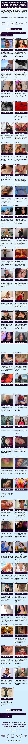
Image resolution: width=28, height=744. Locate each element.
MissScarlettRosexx (5, 499)
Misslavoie (3, 268)
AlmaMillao (3, 373)
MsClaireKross (18, 499)
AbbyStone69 (4, 185)
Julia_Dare (3, 394)
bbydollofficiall (4, 227)
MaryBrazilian (18, 394)
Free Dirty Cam (8, 23)
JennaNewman (18, 227)
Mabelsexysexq (4, 122)
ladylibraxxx (3, 164)
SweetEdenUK (4, 205)
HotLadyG (3, 289)
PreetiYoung (17, 415)
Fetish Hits (19, 741)
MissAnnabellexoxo (5, 142)
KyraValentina (4, 247)
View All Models (5, 32)
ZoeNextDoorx (18, 645)
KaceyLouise (18, 101)
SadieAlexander (4, 519)
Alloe (16, 582)
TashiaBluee (17, 164)
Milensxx (17, 247)
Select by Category (16, 29)
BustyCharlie (18, 38)
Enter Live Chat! (7, 49)
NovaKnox (3, 457)
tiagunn (2, 561)
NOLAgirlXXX (4, 541)
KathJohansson (18, 624)
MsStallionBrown (19, 478)
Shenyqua (17, 205)
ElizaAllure (17, 541)
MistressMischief (19, 519)
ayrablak (3, 666)
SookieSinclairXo (5, 604)
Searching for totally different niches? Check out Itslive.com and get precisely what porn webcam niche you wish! (14, 724)
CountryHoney (18, 352)
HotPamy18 (17, 561)
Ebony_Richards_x (5, 687)
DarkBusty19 (4, 624)
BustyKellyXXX (4, 310)
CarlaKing (17, 289)
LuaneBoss (3, 331)
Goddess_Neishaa (19, 457)
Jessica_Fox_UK (4, 478)
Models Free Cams (12, 23)
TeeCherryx (17, 604)
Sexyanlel (17, 310)
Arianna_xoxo (18, 80)
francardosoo (18, 666)
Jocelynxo (3, 645)
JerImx (2, 415)
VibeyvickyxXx (18, 122)
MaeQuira (3, 582)
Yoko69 (16, 331)
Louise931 (17, 142)
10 (9, 35)
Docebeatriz (3, 352)
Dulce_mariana (4, 80)
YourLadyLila (18, 59)
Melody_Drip (4, 101)
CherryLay (3, 436)
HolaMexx (3, 59)
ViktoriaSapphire (18, 268)
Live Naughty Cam (21, 23)
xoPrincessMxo (18, 436)
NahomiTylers (4, 38)
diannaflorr (17, 185)
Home (8, 29)
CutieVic (17, 373)
